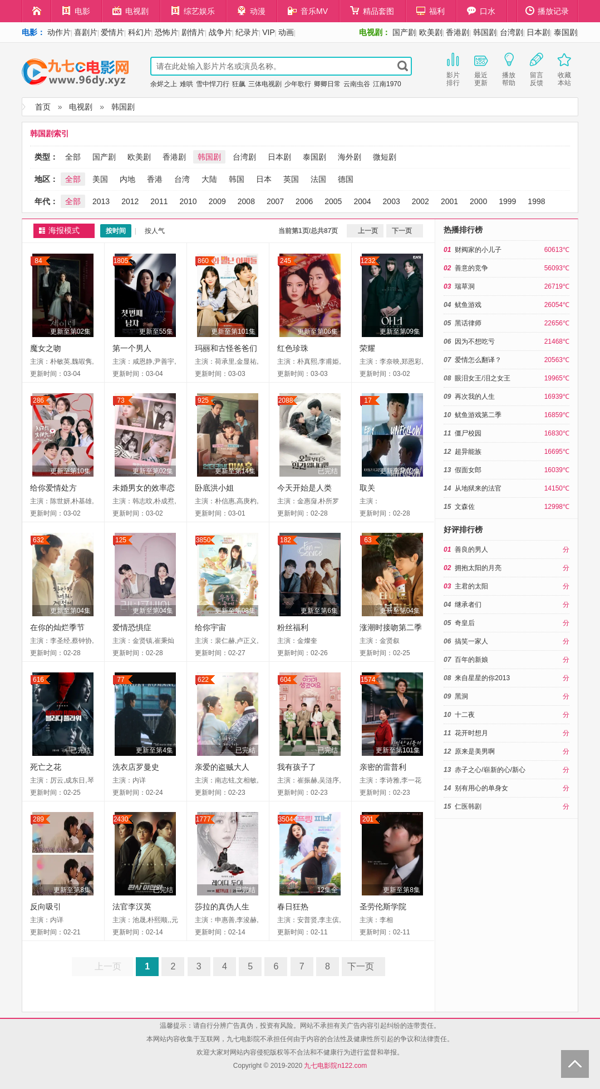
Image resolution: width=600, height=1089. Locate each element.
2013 (101, 201)
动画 (286, 32)
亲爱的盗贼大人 (222, 767)
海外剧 (349, 156)
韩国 (236, 179)
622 (203, 680)
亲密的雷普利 (383, 767)
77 (120, 680)
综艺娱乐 (193, 11)
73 (120, 400)
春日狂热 (292, 906)
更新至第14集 (235, 471)
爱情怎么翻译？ (478, 360)
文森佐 (465, 507)
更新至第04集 (70, 611)
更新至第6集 (319, 611)
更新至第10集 (70, 471)
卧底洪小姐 (214, 487)
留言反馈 (536, 68)
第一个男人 (131, 348)
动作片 (59, 32)
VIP (268, 32)
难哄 (186, 84)
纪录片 (247, 32)
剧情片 (193, 32)
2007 (275, 201)
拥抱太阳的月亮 (478, 568)
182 (285, 540)
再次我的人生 (475, 396)
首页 (43, 106)
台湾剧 (511, 32)
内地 (127, 179)
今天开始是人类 (304, 487)
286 (38, 400)
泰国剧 (565, 32)
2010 (187, 201)
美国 (100, 179)
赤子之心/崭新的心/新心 (490, 770)
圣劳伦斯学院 (383, 906)
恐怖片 (166, 32)
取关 (367, 487)
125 (120, 540)
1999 (507, 201)
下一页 (402, 231)
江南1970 (387, 84)
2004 (362, 201)
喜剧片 (85, 32)
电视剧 (130, 11)
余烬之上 (163, 84)
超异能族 (468, 452)
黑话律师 (468, 323)
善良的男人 (471, 549)
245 (285, 261)
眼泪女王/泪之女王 (482, 378)
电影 (76, 11)
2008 (246, 201)
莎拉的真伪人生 (222, 906)
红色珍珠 (292, 348)
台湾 (182, 179)
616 (38, 680)
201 (367, 819)
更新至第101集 (233, 331)
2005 (333, 201)
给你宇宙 (210, 627)
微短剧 (384, 156)
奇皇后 (465, 623)
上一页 (368, 231)
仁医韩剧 (468, 806)
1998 (536, 201)
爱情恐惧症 (131, 627)
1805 (121, 261)
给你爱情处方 (53, 487)
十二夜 (465, 715)
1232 (368, 261)
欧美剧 (430, 32)
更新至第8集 (72, 890)
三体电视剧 (265, 84)
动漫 (251, 11)
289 (38, 819)
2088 (285, 400)
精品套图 (372, 11)
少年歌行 (297, 84)
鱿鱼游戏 (468, 305)
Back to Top (575, 1064)
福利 (430, 11)
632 (38, 540)
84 (38, 261)
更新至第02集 (70, 331)
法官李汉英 (131, 906)
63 (367, 540)
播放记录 (547, 11)
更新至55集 (156, 331)
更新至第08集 (235, 611)
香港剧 (457, 32)
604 (285, 680)
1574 (368, 680)
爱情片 (112, 32)
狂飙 (238, 84)
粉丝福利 (292, 627)
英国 (291, 179)
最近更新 (481, 68)
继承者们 (468, 604)
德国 (345, 179)
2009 (217, 201)
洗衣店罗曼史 (135, 767)
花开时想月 (471, 733)
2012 (130, 201)
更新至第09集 (400, 331)
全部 (73, 156)
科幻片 (139, 32)
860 (203, 261)
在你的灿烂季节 (57, 627)
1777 (203, 819)
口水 (481, 11)
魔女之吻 (45, 348)
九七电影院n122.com (335, 1066)
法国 (318, 179)
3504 (285, 819)
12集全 (327, 890)
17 (367, 400)
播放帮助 (509, 68)
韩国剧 (484, 32)
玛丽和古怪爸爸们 (226, 348)
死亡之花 (45, 767)
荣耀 (367, 348)
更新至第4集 (154, 750)
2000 (478, 201)
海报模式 (64, 230)
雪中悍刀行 (212, 84)
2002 (420, 201)
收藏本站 (564, 68)
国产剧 (404, 32)
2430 (121, 819)
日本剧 (538, 32)
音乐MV (308, 11)
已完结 (328, 471)
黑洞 (461, 696)
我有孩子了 (296, 767)
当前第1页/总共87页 (308, 231)
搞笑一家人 (471, 641)
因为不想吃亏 (475, 341)
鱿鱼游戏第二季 (478, 415)
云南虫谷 (356, 84)
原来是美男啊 (475, 751)
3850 (203, 540)
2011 (159, 201)
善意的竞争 (471, 268)
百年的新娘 (471, 660)
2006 (304, 201)
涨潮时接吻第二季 (391, 627)
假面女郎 (468, 470)
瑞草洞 (465, 286)
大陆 (209, 179)
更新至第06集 (317, 331)
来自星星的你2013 (482, 678)
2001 (449, 201)
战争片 (220, 32)
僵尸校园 (468, 433)
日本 (264, 179)
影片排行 (453, 68)
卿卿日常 (327, 84)
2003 (391, 201)
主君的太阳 (471, 586)
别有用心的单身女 (481, 788)
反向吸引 (45, 906)
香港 (155, 179)
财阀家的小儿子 (478, 250)
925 (203, 400)
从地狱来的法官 (478, 488)
